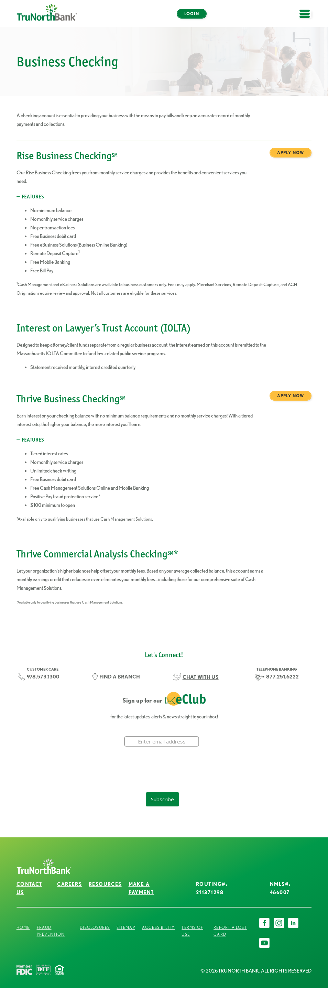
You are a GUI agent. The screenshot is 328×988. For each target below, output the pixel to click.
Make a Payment (141, 888)
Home (23, 927)
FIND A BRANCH (119, 677)
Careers (69, 884)
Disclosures (95, 927)
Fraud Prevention (51, 930)
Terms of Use (192, 930)
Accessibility (158, 927)
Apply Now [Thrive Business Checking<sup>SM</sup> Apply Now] (290, 395)
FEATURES (33, 439)
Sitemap (126, 927)
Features (33, 196)
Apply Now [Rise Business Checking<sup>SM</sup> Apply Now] (290, 152)
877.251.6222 (282, 677)
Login (191, 13)
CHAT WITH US (201, 677)
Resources (105, 884)
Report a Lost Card (230, 930)
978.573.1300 (43, 677)
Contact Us (29, 888)
